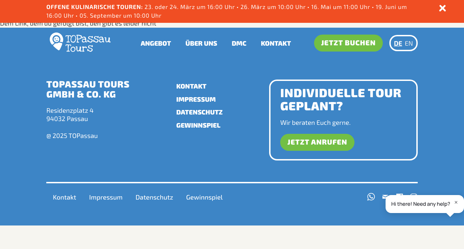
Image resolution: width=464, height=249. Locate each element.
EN (409, 43)
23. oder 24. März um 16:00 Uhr (141, 6)
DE (398, 43)
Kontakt (276, 43)
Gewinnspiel (198, 125)
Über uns (201, 43)
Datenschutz (199, 112)
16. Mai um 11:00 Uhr (341, 6)
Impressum (196, 99)
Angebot (156, 43)
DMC (239, 43)
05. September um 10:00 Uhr (120, 15)
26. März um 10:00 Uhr (273, 6)
